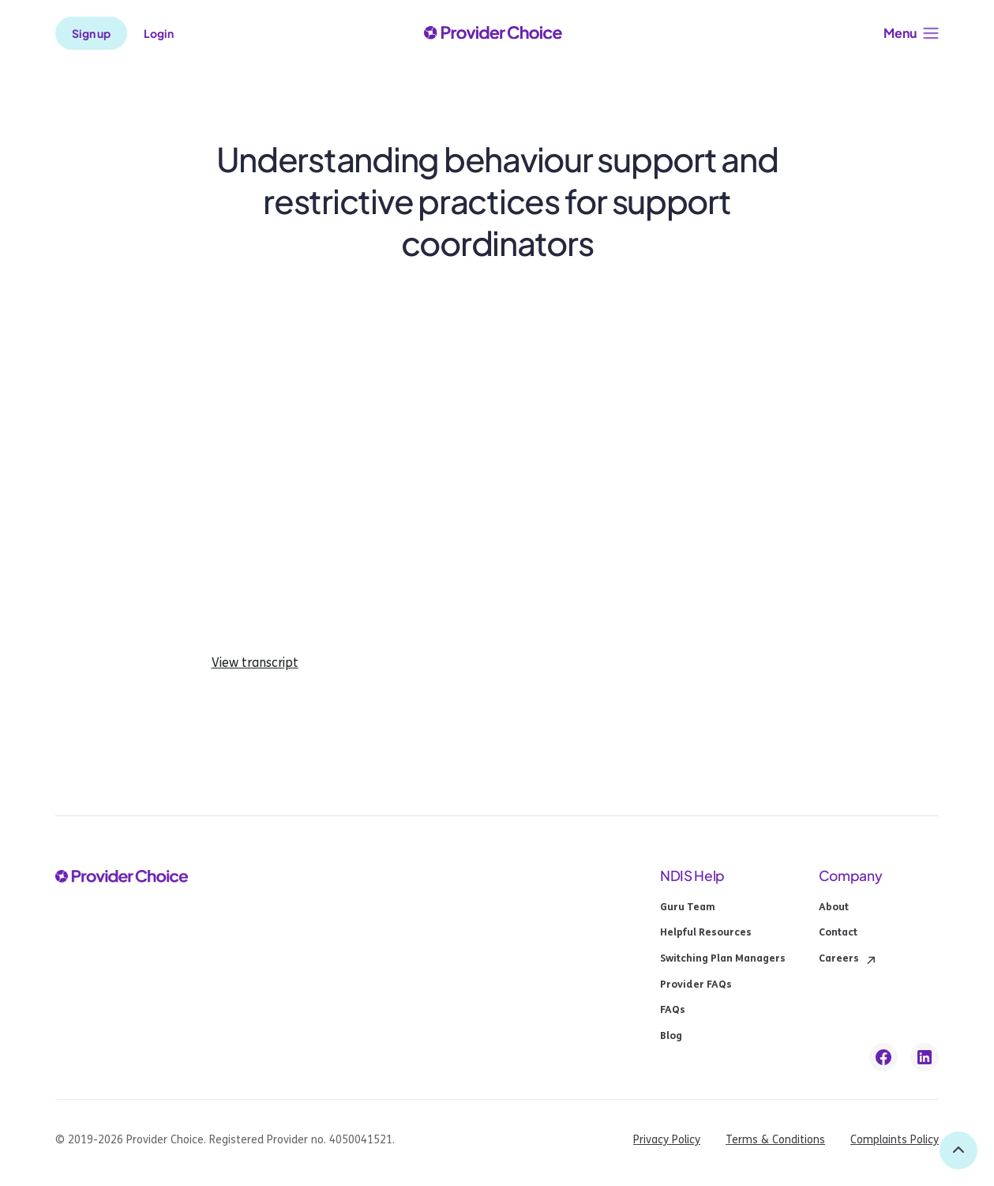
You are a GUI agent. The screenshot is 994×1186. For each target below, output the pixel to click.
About (834, 907)
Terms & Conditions (775, 1139)
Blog (671, 1036)
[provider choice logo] (493, 33)
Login (159, 33)
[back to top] (958, 1150)
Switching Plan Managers (723, 959)
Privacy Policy (666, 1139)
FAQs (672, 1010)
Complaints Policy (894, 1139)
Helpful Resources (706, 933)
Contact (838, 933)
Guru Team (687, 907)
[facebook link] (883, 1057)
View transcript (255, 663)
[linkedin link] (924, 1057)
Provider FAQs (696, 985)
